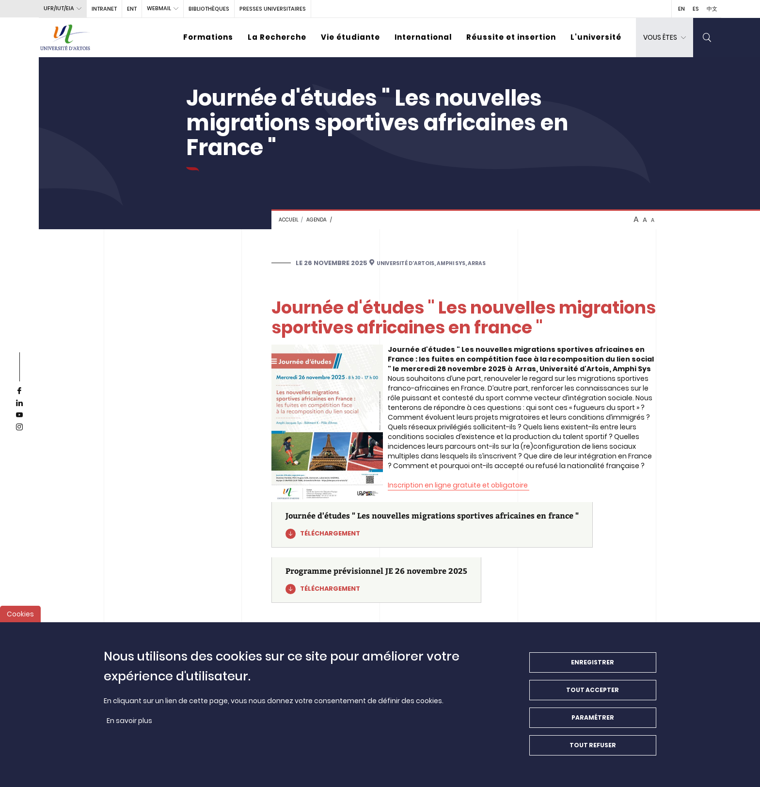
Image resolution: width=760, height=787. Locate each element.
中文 (712, 9)
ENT (132, 9)
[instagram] (19, 427)
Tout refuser (593, 752)
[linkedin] (19, 403)
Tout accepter (592, 697)
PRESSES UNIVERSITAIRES (272, 9)
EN (681, 9)
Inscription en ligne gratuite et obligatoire (458, 485)
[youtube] (19, 415)
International (423, 37)
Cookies (20, 621)
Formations (208, 37)
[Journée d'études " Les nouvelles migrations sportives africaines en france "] (432, 525)
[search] (707, 37)
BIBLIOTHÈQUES (209, 9)
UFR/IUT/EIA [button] (59, 8)
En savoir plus (129, 728)
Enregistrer (592, 669)
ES (696, 9)
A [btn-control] (636, 219)
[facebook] (19, 391)
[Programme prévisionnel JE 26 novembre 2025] (376, 580)
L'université (595, 37)
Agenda (316, 219)
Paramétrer (592, 725)
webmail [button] (159, 8)
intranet (104, 9)
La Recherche (277, 37)
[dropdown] (664, 37)
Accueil (289, 219)
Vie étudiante (350, 37)
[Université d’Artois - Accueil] (65, 37)
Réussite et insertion (511, 37)
